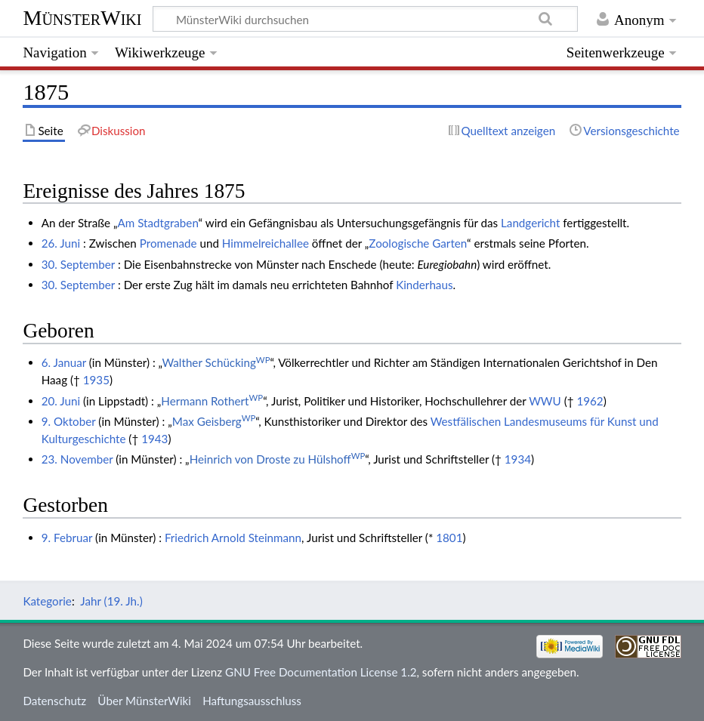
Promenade (168, 243)
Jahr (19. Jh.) (111, 601)
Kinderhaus (424, 284)
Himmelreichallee (265, 243)
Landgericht (530, 223)
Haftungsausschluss (251, 700)
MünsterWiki (82, 17)
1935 (96, 380)
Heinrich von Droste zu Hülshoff (278, 459)
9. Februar (67, 537)
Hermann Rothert (212, 401)
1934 (518, 459)
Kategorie (47, 601)
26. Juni (61, 243)
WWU (545, 401)
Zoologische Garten (418, 243)
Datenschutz (54, 700)
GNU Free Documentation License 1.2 (320, 672)
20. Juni (61, 401)
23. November (77, 459)
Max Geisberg (214, 421)
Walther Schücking (216, 362)
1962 (589, 401)
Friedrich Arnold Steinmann (233, 537)
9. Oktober (69, 421)
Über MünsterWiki (144, 700)
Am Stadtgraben (158, 223)
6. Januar (64, 362)
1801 (449, 537)
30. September (78, 264)
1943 (154, 438)
